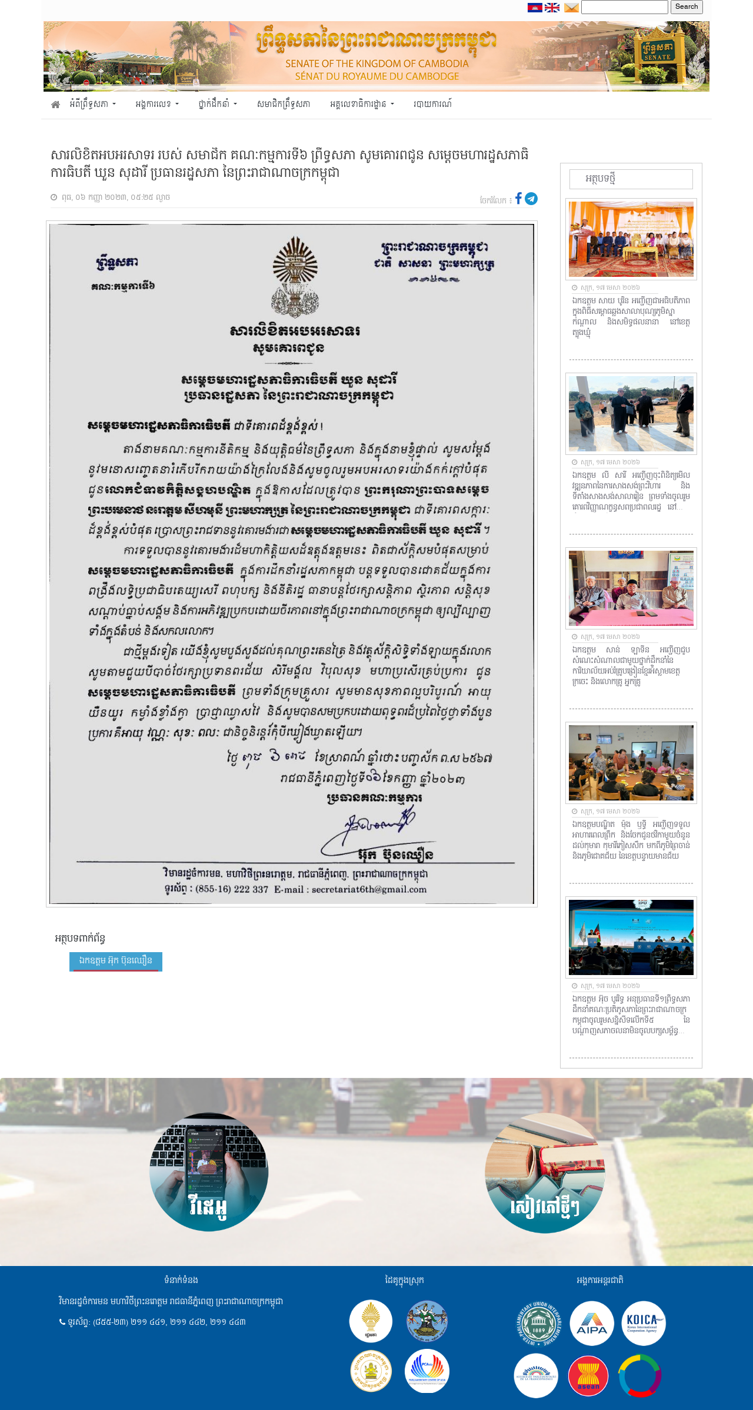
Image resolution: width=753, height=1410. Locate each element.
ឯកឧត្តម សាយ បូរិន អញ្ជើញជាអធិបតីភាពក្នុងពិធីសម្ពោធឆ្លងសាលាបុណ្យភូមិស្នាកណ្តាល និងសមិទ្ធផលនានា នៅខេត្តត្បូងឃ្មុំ (631, 317)
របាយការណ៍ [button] (433, 105)
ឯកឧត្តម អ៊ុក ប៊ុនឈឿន (115, 961)
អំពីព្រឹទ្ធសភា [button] (90, 105)
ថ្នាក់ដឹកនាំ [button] (215, 105)
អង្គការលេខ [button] (155, 105)
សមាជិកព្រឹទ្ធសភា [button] (284, 105)
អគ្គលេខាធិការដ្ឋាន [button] (359, 105)
